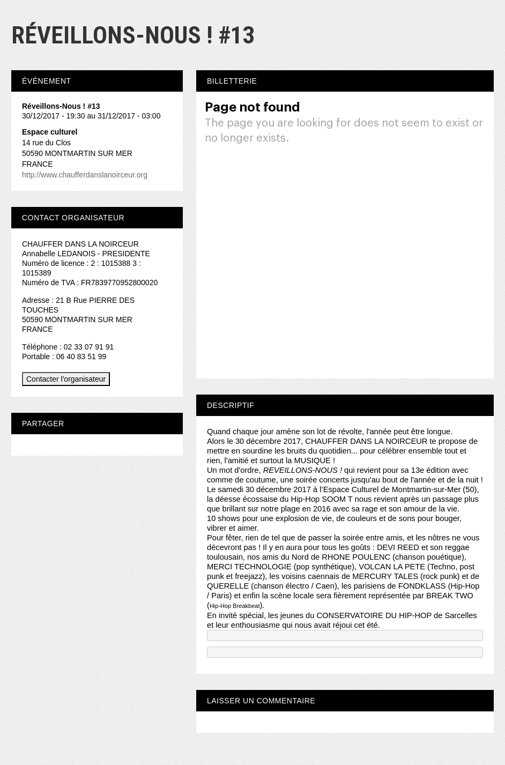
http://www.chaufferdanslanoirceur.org (84, 174)
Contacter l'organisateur (66, 379)
